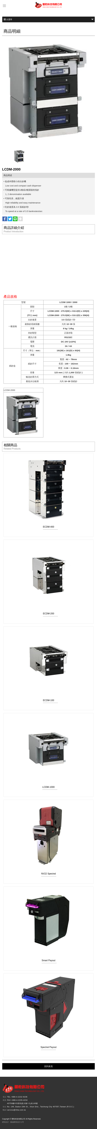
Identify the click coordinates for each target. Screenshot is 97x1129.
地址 (4, 1107)
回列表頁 (48, 1066)
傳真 (4, 1100)
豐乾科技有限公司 (49, 5)
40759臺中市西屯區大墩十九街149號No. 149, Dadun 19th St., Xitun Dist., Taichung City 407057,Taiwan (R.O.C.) (40, 1105)
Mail (4, 1110)
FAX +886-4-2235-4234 (17, 1100)
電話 (4, 1097)
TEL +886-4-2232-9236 (17, 1097)
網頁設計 (5, 1122)
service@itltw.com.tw (16, 1110)
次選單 (48, 19)
